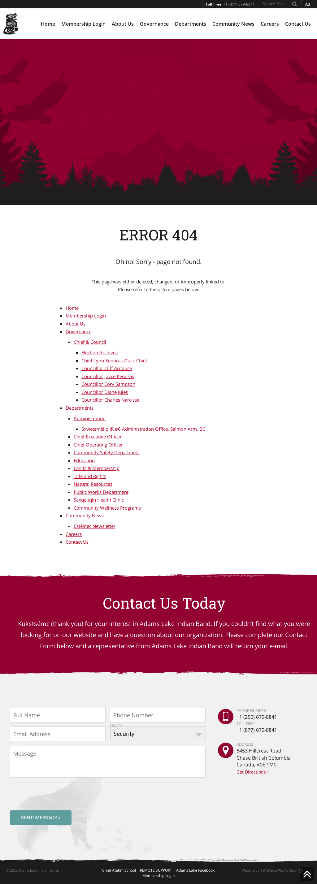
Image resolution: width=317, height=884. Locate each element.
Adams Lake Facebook (195, 870)
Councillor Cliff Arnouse (106, 368)
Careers (270, 23)
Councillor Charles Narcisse (110, 400)
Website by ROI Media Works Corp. (269, 870)
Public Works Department (101, 492)
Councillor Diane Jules (104, 392)
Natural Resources (93, 484)
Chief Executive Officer (98, 436)
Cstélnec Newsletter (94, 526)
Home (48, 23)
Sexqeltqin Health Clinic (99, 500)
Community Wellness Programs (107, 508)
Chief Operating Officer (98, 445)
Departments (190, 23)
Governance (154, 23)
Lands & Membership (96, 468)
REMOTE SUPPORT (156, 870)
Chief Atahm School (119, 870)
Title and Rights (90, 476)
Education (84, 460)
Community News (233, 23)
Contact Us (298, 23)
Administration (90, 418)
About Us (123, 23)
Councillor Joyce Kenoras (107, 376)
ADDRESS (245, 744)
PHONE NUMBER (251, 711)
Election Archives (99, 352)
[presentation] (57, 794)
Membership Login (83, 23)
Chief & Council (90, 342)
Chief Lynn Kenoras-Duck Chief (114, 360)
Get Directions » (253, 772)
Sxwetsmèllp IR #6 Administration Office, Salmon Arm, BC (143, 429)
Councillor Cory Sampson (108, 384)
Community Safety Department (107, 452)
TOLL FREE (245, 723)
